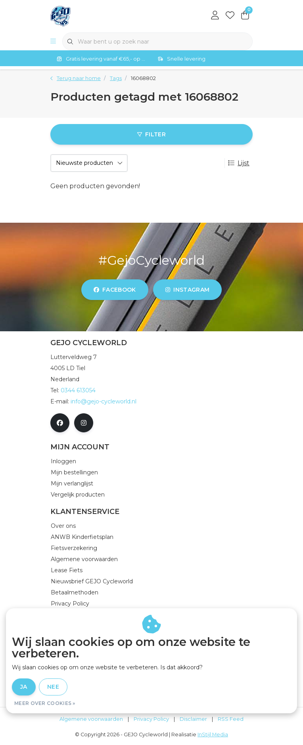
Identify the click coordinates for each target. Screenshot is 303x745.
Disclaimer (193, 719)
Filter (151, 134)
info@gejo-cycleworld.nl (103, 401)
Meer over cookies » (44, 703)
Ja (23, 686)
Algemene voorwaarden (91, 719)
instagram (187, 289)
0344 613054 (78, 390)
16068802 (143, 78)
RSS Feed (231, 719)
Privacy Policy (151, 719)
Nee (53, 686)
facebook (115, 289)
